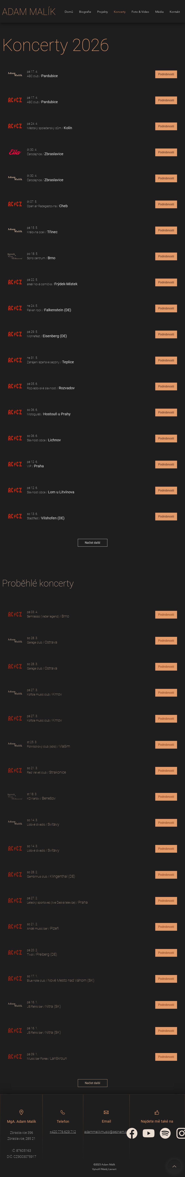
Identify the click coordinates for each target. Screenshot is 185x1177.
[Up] (174, 1166)
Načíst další (92, 542)
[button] (33, 76)
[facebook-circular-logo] (131, 1133)
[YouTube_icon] (148, 1133)
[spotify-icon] (165, 1133)
